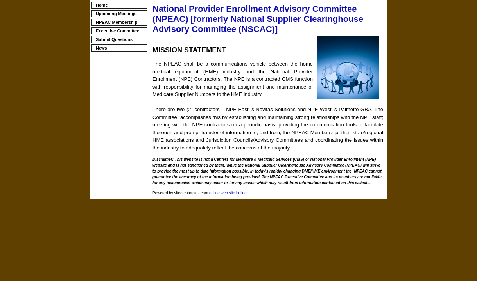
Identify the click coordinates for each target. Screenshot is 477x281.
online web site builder (228, 193)
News (101, 48)
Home (102, 5)
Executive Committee (117, 30)
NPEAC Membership (116, 22)
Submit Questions (114, 39)
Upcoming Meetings (116, 13)
